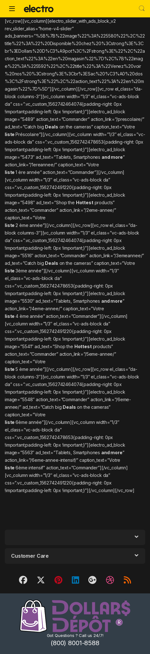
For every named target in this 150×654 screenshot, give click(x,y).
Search (141, 8)
